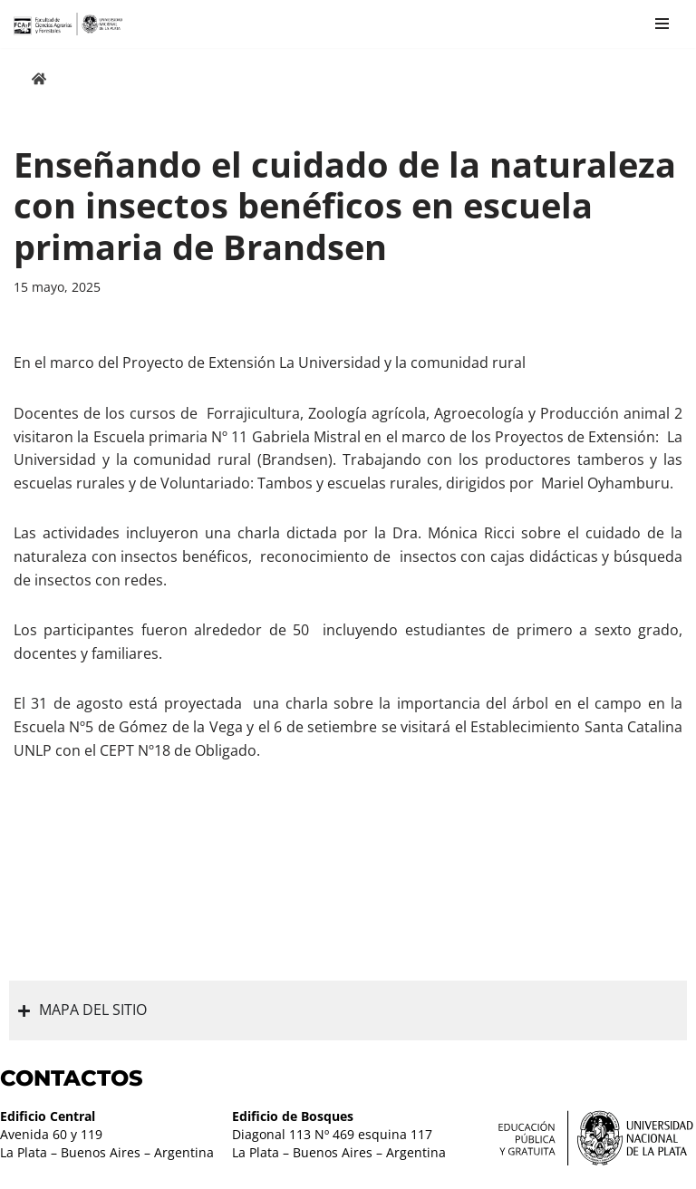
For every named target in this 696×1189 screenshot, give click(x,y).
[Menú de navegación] (662, 23)
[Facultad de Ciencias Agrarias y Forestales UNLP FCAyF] (68, 24)
